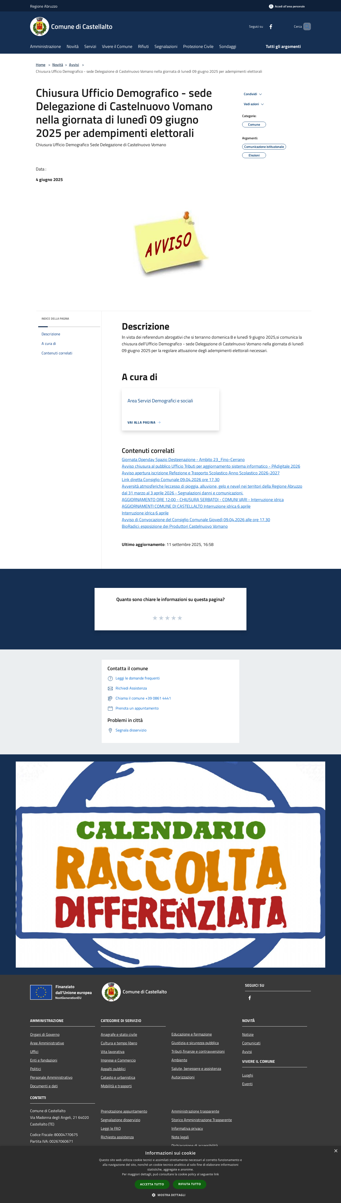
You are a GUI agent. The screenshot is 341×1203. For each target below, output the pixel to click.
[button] (170, 1195)
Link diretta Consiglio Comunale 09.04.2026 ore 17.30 (170, 479)
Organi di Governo (44, 1034)
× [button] (335, 1151)
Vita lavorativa (112, 1051)
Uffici (34, 1051)
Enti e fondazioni (43, 1060)
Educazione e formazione (191, 1034)
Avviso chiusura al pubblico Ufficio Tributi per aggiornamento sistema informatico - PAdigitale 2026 (211, 466)
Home (40, 64)
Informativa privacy (187, 1128)
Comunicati (251, 1043)
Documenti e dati (44, 1086)
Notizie (248, 1034)
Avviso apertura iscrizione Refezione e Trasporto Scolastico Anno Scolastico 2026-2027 (201, 473)
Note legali (180, 1137)
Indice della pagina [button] (55, 318)
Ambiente (179, 1060)
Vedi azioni (254, 104)
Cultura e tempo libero (119, 1043)
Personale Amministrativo (51, 1077)
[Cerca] (305, 26)
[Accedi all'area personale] (287, 6)
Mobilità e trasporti (116, 1086)
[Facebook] (262, 26)
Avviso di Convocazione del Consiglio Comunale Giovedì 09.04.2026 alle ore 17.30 (196, 519)
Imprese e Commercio (118, 1060)
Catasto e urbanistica (118, 1077)
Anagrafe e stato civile (119, 1034)
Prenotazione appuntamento (124, 1111)
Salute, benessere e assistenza (196, 1068)
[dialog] (170, 1174)
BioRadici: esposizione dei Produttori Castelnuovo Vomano (175, 526)
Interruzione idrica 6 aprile (145, 513)
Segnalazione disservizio (120, 1120)
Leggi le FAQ (111, 1128)
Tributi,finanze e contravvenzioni (198, 1051)
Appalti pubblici (113, 1069)
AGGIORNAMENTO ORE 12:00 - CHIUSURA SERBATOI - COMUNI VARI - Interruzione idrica (203, 499)
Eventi (247, 1084)
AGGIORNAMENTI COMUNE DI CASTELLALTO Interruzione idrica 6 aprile (186, 506)
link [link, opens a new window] (216, 1174)
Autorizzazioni (183, 1077)
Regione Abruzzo (43, 6)
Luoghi (247, 1075)
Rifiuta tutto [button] (189, 1184)
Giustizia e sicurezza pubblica (195, 1043)
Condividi (253, 94)
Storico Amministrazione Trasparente (201, 1120)
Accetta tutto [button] (152, 1184)
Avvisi (74, 64)
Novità (57, 64)
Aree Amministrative (47, 1043)
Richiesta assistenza (117, 1137)
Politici (35, 1069)
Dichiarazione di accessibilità (194, 1145)
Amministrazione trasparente (195, 1111)
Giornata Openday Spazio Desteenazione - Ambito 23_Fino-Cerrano (183, 459)
